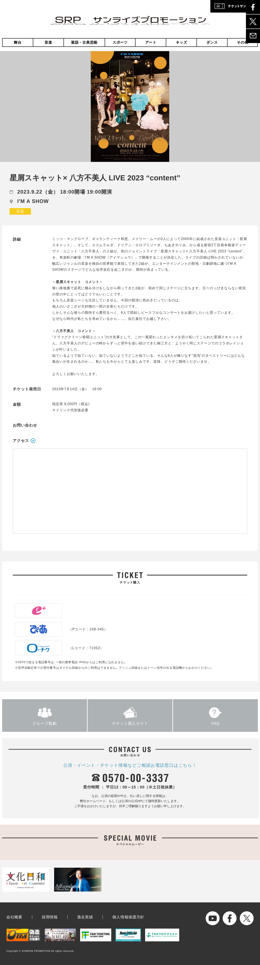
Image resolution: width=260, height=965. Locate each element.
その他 (242, 42)
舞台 (17, 42)
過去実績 (85, 917)
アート (150, 42)
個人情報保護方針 (128, 917)
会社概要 (14, 917)
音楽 (48, 42)
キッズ (181, 42)
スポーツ (120, 42)
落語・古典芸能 (84, 42)
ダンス (212, 42)
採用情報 (50, 917)
